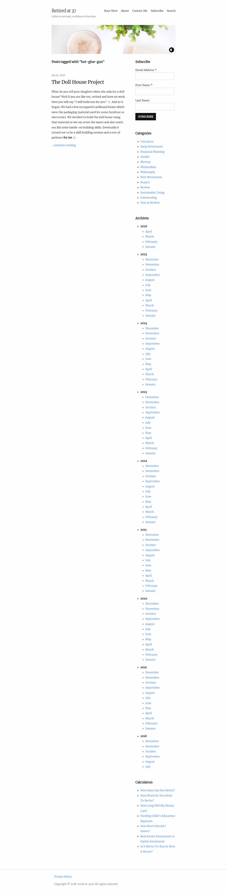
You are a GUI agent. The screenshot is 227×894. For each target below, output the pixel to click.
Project (145, 182)
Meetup (145, 161)
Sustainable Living (152, 192)
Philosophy (147, 172)
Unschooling (148, 197)
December (152, 259)
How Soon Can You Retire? (157, 790)
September (152, 274)
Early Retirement (151, 146)
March (149, 236)
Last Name (142, 100)
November (152, 264)
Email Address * (145, 70)
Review (145, 187)
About (125, 10)
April (148, 231)
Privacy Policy (63, 876)
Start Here (111, 10)
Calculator (147, 141)
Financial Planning (152, 151)
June (148, 290)
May (148, 295)
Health (144, 156)
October (150, 269)
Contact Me (139, 10)
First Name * (143, 85)
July (147, 285)
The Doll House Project (78, 82)
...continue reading (64, 145)
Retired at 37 (64, 10)
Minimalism (148, 167)
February (151, 241)
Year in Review (149, 202)
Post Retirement (151, 177)
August (150, 279)
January (150, 246)
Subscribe (157, 10)
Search (171, 10)
